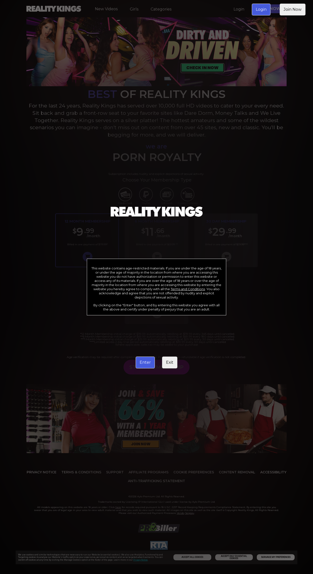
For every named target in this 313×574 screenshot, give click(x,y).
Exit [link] (169, 362)
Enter (145, 362)
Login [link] (261, 9)
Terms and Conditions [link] (188, 289)
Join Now (293, 9)
